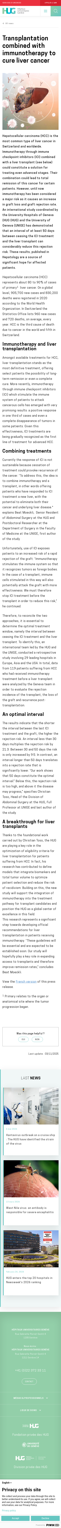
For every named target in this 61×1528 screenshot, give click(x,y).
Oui (23, 1040)
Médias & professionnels (29, 1398)
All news (10, 24)
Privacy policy (9, 1510)
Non (37, 1040)
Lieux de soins (28, 1411)
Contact (29, 1382)
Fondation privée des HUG (30, 1435)
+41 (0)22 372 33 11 (30, 1370)
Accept (15, 1518)
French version (26, 981)
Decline (45, 1518)
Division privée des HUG (30, 1467)
